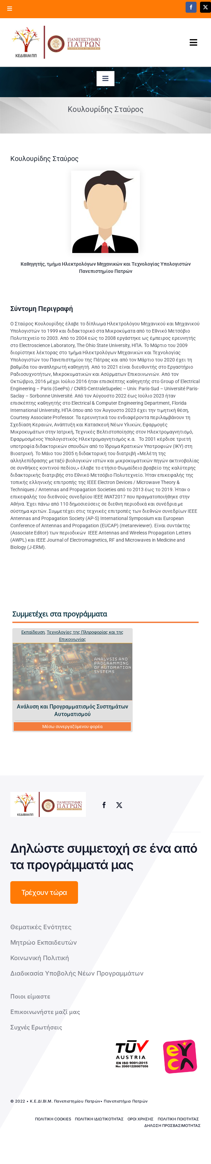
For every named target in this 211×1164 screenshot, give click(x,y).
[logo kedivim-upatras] (56, 42)
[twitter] (119, 805)
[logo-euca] (180, 1056)
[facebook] (191, 7)
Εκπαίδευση (33, 632)
